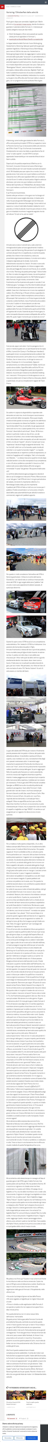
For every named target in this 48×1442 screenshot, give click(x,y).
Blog (8, 6)
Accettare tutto (32, 1438)
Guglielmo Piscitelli (13, 16)
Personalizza (8, 1438)
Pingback (24, 1418)
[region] (20, 1431)
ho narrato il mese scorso (22, 24)
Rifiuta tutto (19, 1438)
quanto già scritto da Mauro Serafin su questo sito (26, 39)
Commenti (12, 1418)
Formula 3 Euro (16, 6)
